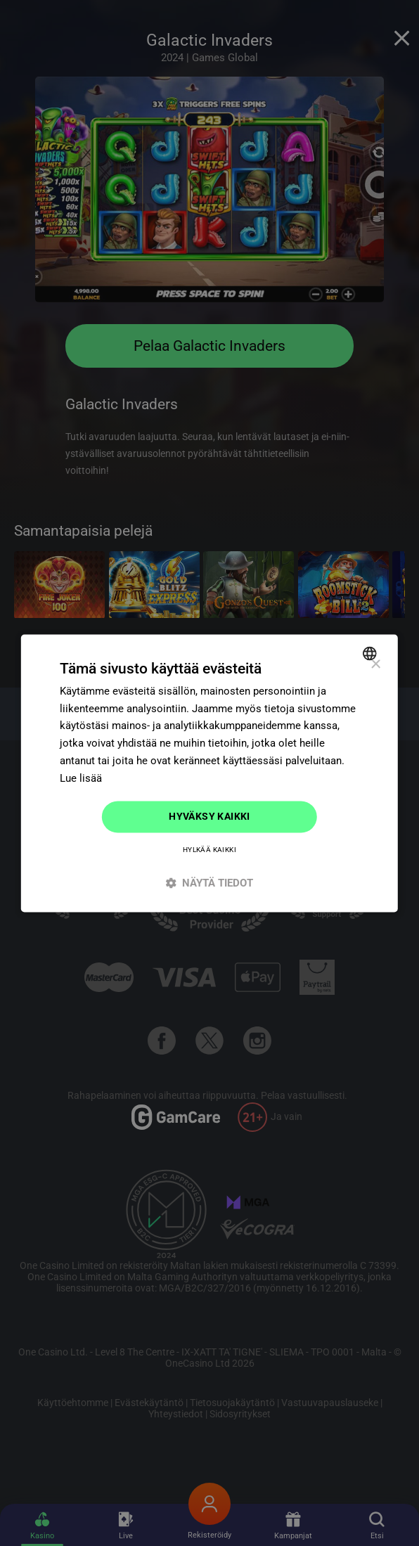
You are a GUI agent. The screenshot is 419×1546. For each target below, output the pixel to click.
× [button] (375, 664)
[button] (209, 883)
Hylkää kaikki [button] (209, 849)
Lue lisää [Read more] (81, 778)
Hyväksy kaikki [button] (209, 817)
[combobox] (371, 653)
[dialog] (209, 773)
